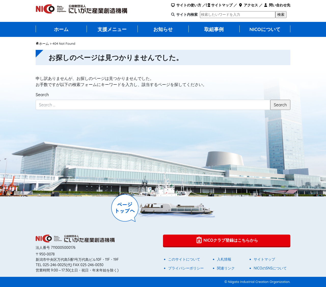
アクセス (248, 5)
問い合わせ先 (277, 5)
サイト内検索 (187, 14)
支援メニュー (112, 29)
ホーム (61, 29)
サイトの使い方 (186, 5)
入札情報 (224, 259)
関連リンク (226, 268)
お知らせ (163, 29)
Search (42, 94)
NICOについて (264, 29)
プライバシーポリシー (186, 268)
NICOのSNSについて (270, 268)
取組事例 (214, 29)
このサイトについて (184, 259)
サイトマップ (219, 5)
